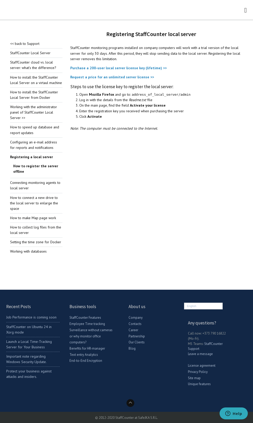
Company (136, 317)
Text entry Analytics (83, 354)
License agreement (201, 365)
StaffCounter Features (85, 317)
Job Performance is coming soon (31, 317)
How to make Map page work (33, 218)
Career (133, 330)
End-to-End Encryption (85, 360)
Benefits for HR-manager (87, 348)
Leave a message (200, 354)
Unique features (199, 384)
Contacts (135, 324)
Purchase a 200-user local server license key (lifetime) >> (118, 68)
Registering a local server (31, 157)
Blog (132, 348)
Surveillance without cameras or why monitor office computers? (91, 336)
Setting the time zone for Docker (35, 242)
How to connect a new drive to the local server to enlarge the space (34, 203)
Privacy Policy (198, 372)
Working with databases (28, 251)
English (191, 306)
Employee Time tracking (87, 324)
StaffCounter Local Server (30, 53)
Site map (194, 378)
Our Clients (137, 342)
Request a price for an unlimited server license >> (112, 77)
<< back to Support (24, 43)
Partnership (137, 336)
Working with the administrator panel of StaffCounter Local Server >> (33, 112)
